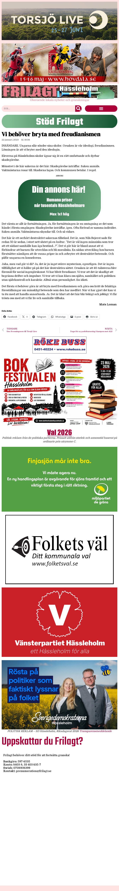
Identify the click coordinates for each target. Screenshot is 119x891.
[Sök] (78, 108)
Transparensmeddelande (95, 731)
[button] (101, 108)
